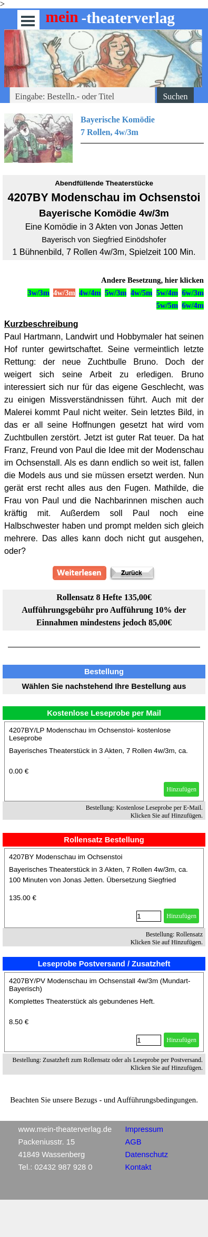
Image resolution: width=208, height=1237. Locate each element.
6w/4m (193, 305)
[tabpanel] (104, 138)
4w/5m (142, 292)
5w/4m (167, 292)
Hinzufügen (181, 789)
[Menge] (148, 916)
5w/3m (116, 292)
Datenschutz (146, 1154)
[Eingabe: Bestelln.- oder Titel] (82, 96)
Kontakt (138, 1167)
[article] (104, 761)
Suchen (175, 96)
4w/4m (90, 292)
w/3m (195, 292)
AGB (133, 1142)
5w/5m (167, 305)
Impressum (144, 1129)
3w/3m (38, 292)
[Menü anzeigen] (28, 21)
